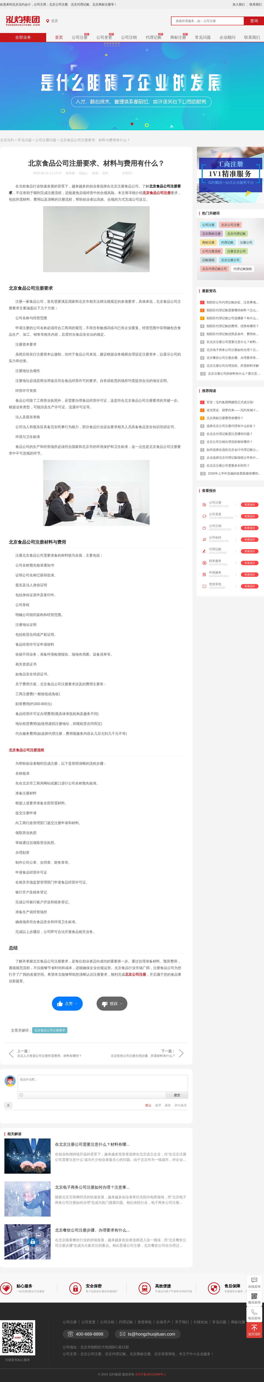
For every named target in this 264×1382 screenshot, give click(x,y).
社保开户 (163, 1322)
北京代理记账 (236, 233)
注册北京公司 (236, 251)
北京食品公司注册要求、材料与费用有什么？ (95, 140)
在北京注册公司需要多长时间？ (228, 465)
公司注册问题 (45, 140)
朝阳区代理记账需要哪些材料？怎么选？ (234, 310)
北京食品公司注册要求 (49, 1030)
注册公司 (246, 242)
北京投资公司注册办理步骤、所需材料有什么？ (143, 1056)
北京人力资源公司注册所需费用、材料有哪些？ (49, 1056)
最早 (158, 1105)
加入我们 (239, 4)
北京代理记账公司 (214, 269)
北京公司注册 (135, 974)
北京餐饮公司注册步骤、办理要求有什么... (92, 1230)
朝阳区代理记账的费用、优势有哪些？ (233, 326)
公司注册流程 (211, 251)
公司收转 (215, 537)
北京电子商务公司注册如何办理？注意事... (92, 1187)
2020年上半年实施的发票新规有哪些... (234, 473)
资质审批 (215, 584)
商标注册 (178, 37)
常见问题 (203, 37)
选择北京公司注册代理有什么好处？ (231, 426)
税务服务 (215, 561)
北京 (54, 21)
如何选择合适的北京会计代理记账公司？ (234, 449)
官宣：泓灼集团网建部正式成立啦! (230, 402)
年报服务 (215, 572)
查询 (254, 21)
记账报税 (208, 260)
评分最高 (180, 1105)
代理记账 (153, 37)
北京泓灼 (7, 140)
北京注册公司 (230, 260)
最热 (168, 1105)
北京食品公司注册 (157, 193)
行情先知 (201, 1322)
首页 (59, 37)
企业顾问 (227, 37)
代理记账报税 (242, 269)
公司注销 (129, 37)
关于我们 (182, 1322)
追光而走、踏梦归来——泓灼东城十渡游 (234, 410)
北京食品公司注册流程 (26, 750)
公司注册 (80, 37)
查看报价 (249, 504)
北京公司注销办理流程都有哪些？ (230, 442)
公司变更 (104, 37)
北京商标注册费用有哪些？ (225, 418)
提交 (177, 1095)
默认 (148, 1105)
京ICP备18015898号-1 (150, 1374)
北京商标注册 (211, 233)
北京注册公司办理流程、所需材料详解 (233, 365)
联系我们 (255, 4)
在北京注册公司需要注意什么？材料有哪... (92, 1144)
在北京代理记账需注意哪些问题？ (230, 434)
